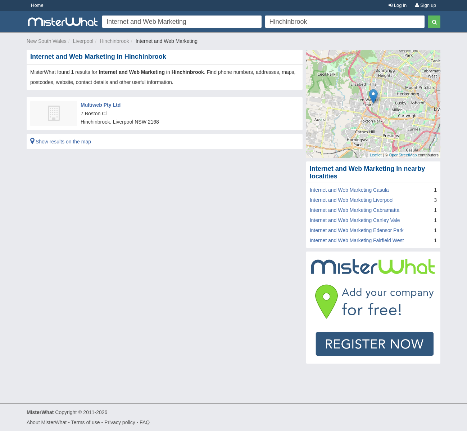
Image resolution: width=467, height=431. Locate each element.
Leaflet (376, 155)
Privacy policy (119, 422)
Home (37, 5)
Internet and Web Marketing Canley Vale (355, 220)
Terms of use (85, 422)
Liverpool (83, 41)
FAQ (145, 422)
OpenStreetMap (403, 155)
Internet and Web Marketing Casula (349, 190)
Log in (398, 5)
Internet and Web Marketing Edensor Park (357, 230)
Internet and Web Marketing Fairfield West (357, 240)
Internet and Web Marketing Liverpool (352, 200)
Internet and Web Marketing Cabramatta (355, 210)
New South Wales (47, 41)
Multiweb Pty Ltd (101, 105)
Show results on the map (60, 142)
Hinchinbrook (114, 41)
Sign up (425, 5)
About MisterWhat (47, 422)
